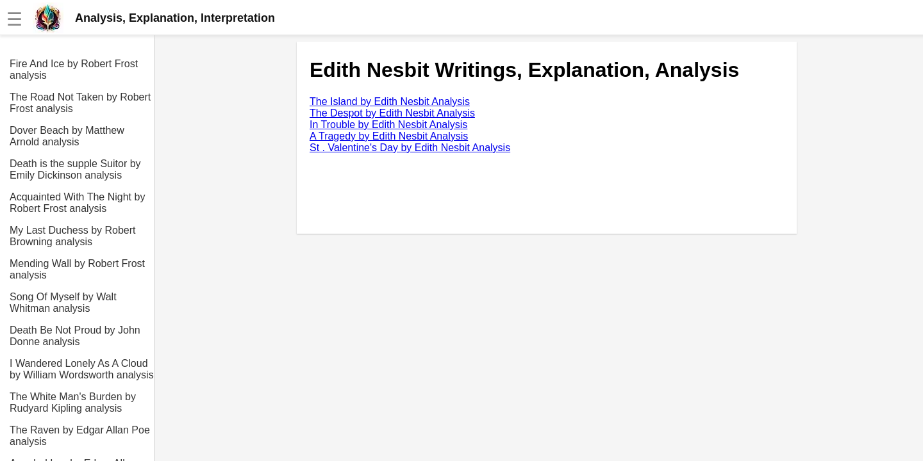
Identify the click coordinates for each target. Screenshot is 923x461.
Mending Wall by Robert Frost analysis (77, 269)
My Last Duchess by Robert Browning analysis (73, 236)
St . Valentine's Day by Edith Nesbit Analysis (410, 147)
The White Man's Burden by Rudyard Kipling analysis (73, 402)
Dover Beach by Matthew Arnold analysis (67, 136)
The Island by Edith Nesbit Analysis (390, 101)
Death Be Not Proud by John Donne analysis (75, 336)
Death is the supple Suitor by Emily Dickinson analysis (75, 169)
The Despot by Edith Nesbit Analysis (392, 113)
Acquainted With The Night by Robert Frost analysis (77, 202)
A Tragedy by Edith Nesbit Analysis (389, 136)
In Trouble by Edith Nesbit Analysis (388, 124)
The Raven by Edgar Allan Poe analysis (80, 436)
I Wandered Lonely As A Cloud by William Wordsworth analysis (82, 369)
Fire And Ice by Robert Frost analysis (74, 69)
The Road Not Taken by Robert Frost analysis (80, 103)
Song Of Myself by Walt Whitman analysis (63, 302)
